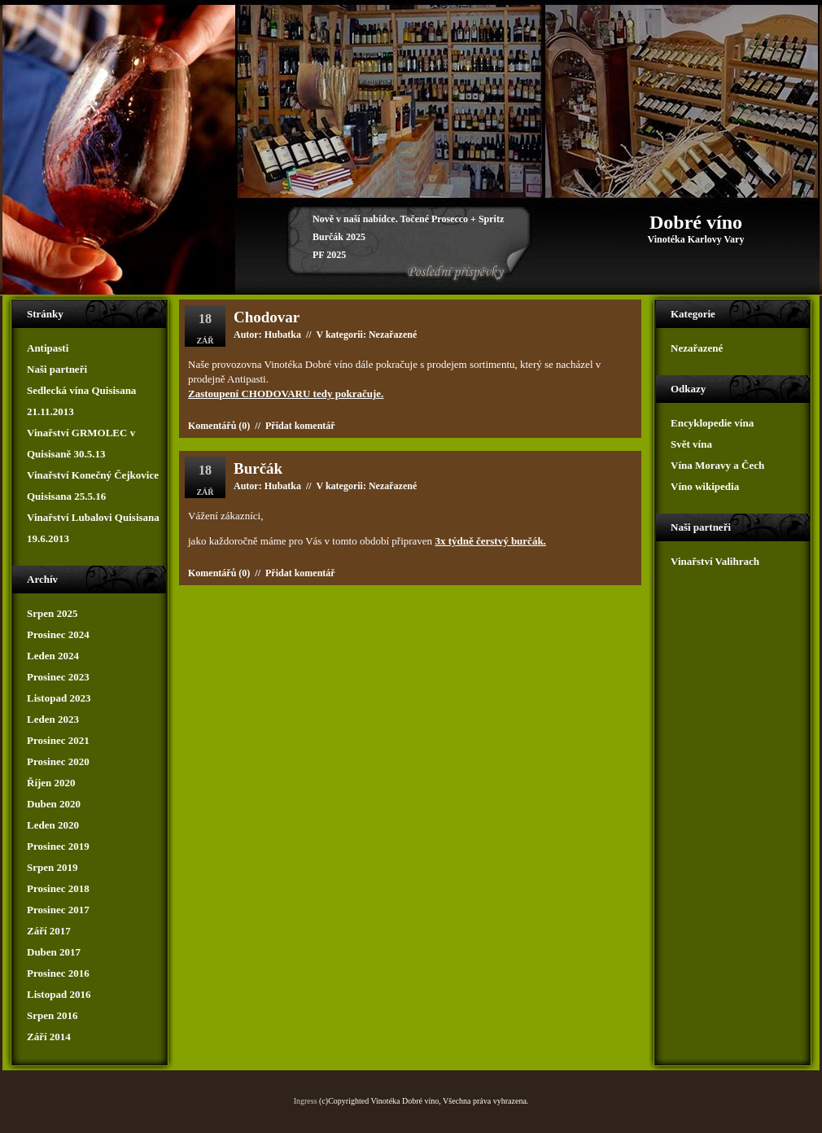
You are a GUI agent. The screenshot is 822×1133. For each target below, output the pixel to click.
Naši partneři (57, 369)
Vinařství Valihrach (715, 561)
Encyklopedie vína (712, 423)
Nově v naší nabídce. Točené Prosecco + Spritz (408, 219)
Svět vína (691, 444)
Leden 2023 (53, 719)
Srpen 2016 (52, 1015)
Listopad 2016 (58, 994)
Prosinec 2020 (58, 761)
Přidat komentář (300, 425)
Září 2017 (49, 931)
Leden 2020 (53, 825)
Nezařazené (393, 486)
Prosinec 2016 (58, 973)
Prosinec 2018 (58, 888)
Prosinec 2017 (58, 909)
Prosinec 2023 (58, 677)
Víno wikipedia (705, 486)
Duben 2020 (54, 804)
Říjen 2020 (51, 782)
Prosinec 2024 (58, 634)
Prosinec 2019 (58, 846)
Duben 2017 (54, 952)
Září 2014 (49, 1036)
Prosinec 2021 (58, 740)
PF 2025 (329, 254)
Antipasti (47, 348)
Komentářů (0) (219, 425)
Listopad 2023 (58, 698)
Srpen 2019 (52, 867)
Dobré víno (695, 222)
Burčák (258, 468)
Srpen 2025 (52, 613)
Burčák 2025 (339, 237)
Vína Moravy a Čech (717, 465)
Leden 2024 (53, 656)
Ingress (305, 1100)
